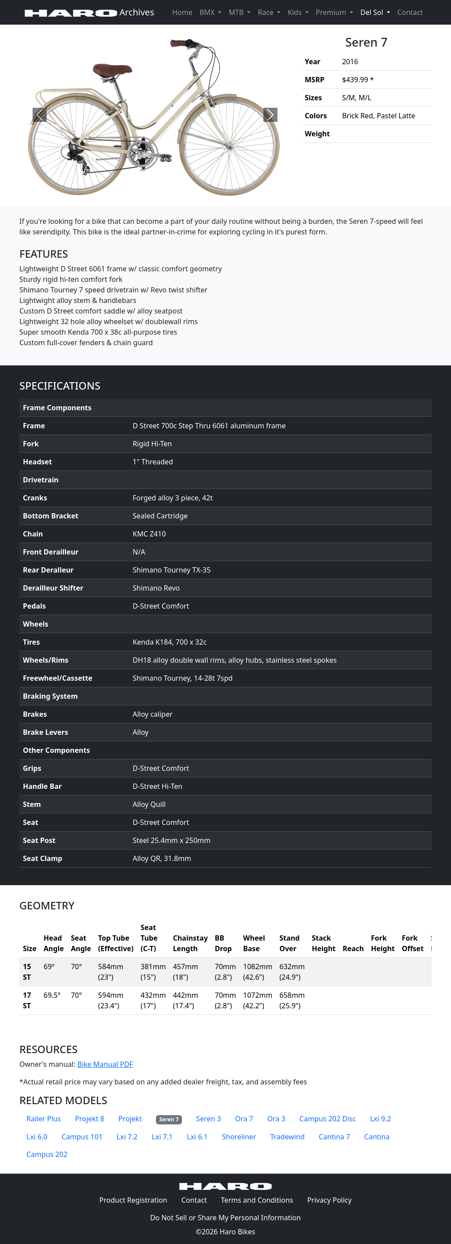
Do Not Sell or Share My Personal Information (225, 1217)
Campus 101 (82, 1137)
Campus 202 (46, 1154)
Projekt (130, 1119)
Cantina (377, 1137)
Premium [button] (332, 12)
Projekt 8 (89, 1119)
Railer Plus (43, 1119)
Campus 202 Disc (327, 1119)
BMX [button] (208, 12)
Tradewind (287, 1137)
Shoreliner (239, 1137)
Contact (411, 12)
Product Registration (133, 1200)
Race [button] (266, 12)
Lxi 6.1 (197, 1137)
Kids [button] (295, 12)
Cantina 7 (334, 1137)
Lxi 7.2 (127, 1137)
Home (182, 12)
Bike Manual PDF (105, 1064)
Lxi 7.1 (162, 1137)
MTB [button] (237, 12)
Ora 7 (244, 1119)
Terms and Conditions (260, 1199)
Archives (89, 12)
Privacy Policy (333, 1199)
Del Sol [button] (377, 12)
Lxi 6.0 (37, 1137)
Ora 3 (276, 1119)
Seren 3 (208, 1119)
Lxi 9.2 (380, 1119)
